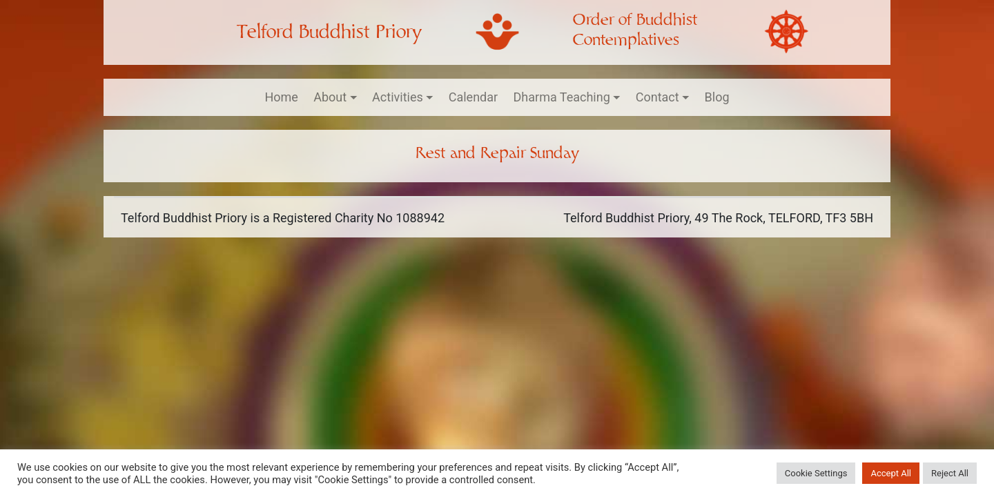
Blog (717, 97)
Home (281, 97)
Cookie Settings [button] (816, 473)
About (330, 97)
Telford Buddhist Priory (329, 32)
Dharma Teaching (562, 97)
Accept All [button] (890, 473)
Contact (657, 97)
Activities (397, 97)
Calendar (473, 97)
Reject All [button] (949, 473)
